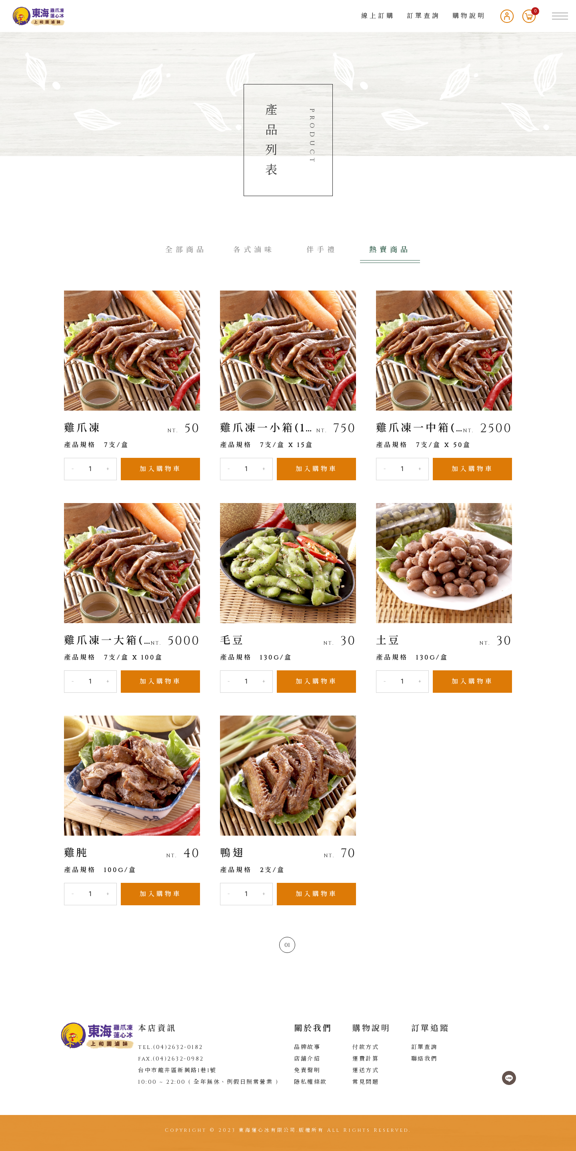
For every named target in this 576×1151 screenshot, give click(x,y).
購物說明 (469, 16)
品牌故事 (307, 1047)
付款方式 (365, 1047)
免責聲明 (307, 1070)
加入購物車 (161, 469)
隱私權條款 (310, 1082)
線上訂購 (378, 16)
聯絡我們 (424, 1059)
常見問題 (365, 1082)
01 (287, 945)
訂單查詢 (423, 16)
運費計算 (365, 1059)
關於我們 (313, 1029)
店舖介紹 (307, 1059)
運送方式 (365, 1070)
